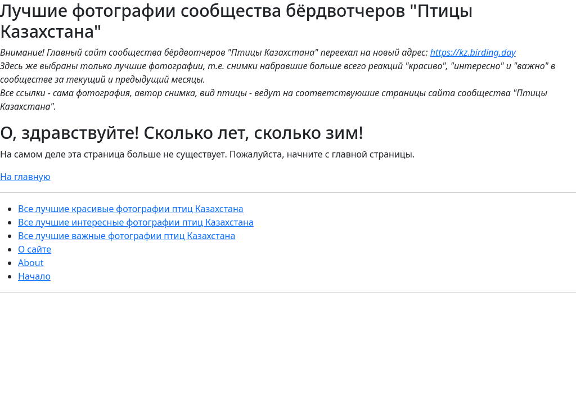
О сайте (34, 249)
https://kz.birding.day (473, 52)
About (30, 262)
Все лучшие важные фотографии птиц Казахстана (126, 236)
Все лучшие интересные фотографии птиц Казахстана (136, 222)
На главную (25, 176)
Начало (34, 276)
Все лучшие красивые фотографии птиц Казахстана (131, 208)
